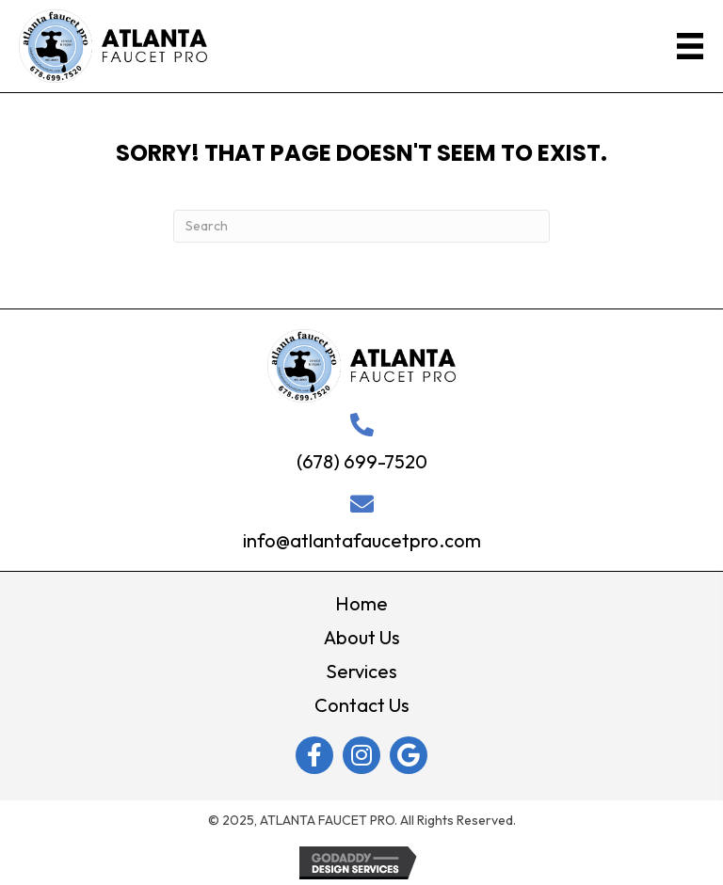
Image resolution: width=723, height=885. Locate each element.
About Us (362, 637)
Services (361, 671)
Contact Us (362, 705)
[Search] (361, 226)
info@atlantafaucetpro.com (362, 540)
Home (361, 603)
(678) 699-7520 (362, 461)
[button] (314, 755)
